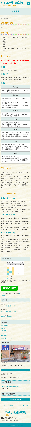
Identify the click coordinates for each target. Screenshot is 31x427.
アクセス (15, 370)
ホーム (2, 18)
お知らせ (20, 408)
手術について (4, 333)
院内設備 (26, 405)
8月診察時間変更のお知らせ (8, 316)
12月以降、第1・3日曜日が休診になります (10, 386)
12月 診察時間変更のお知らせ (8, 306)
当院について (19, 405)
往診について (4, 330)
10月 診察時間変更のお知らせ (8, 311)
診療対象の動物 (5, 325)
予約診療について (5, 335)
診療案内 (11, 405)
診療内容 (3, 328)
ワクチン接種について (6, 338)
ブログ (26, 408)
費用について (7, 408)
